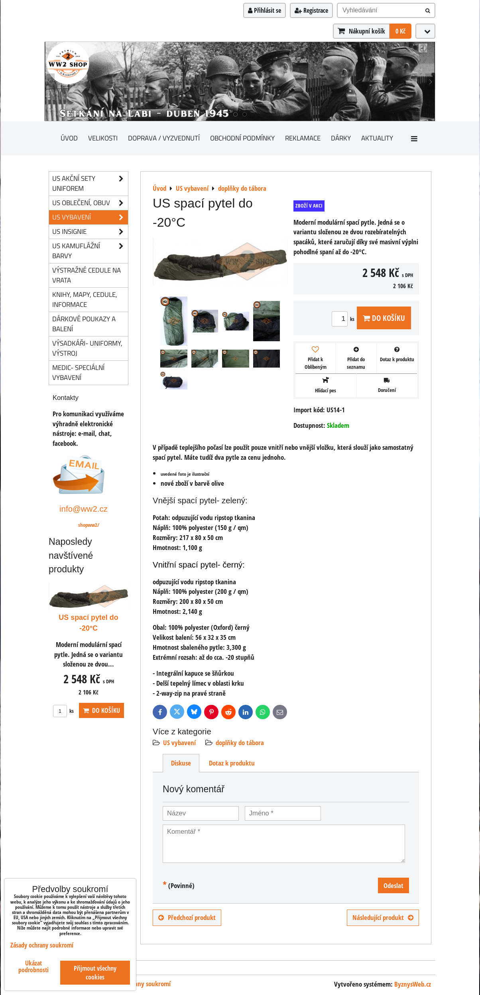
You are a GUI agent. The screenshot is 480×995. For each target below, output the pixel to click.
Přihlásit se (264, 10)
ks (344, 318)
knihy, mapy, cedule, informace (84, 299)
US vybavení (179, 742)
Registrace (311, 10)
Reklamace (303, 138)
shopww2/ (88, 524)
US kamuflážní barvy (90, 251)
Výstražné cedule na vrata (86, 275)
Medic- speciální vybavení (78, 372)
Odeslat (393, 885)
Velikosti (103, 138)
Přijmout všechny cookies (95, 972)
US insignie (90, 232)
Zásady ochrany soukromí (137, 983)
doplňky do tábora (240, 742)
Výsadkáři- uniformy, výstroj (87, 348)
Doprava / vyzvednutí (164, 138)
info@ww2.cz (83, 508)
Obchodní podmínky (242, 138)
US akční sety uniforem (90, 184)
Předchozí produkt (187, 917)
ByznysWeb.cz (412, 984)
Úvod (69, 138)
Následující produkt (382, 917)
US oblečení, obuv (90, 203)
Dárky (341, 138)
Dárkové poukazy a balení (84, 324)
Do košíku (384, 318)
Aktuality (377, 138)
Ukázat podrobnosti (33, 966)
